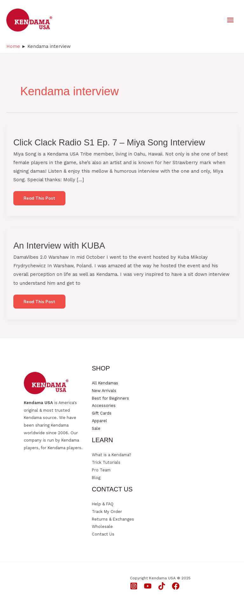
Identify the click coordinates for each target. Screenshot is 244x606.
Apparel (99, 420)
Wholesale (102, 526)
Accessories (104, 405)
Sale (96, 428)
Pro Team (101, 470)
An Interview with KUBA (59, 245)
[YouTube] (148, 586)
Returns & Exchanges (113, 519)
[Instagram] (134, 586)
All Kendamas (105, 383)
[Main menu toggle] (230, 20)
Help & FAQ (102, 504)
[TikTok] (162, 586)
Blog (96, 477)
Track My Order (107, 511)
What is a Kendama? (111, 454)
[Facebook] (176, 586)
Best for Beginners (110, 398)
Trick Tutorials (106, 462)
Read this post (39, 200)
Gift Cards (102, 413)
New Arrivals (104, 390)
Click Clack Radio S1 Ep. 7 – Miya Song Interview (109, 142)
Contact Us (103, 534)
